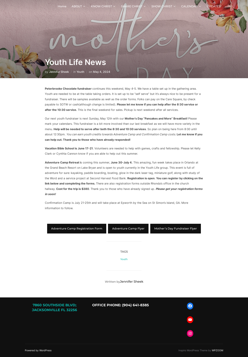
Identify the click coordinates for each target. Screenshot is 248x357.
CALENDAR (191, 6)
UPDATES (214, 6)
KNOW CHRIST (103, 6)
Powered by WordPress (38, 350)
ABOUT (79, 6)
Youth (80, 71)
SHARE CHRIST (133, 6)
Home (62, 6)
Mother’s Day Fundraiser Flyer (175, 228)
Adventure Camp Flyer (128, 228)
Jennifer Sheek (59, 71)
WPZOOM (217, 350)
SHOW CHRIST (163, 6)
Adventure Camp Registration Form (76, 228)
